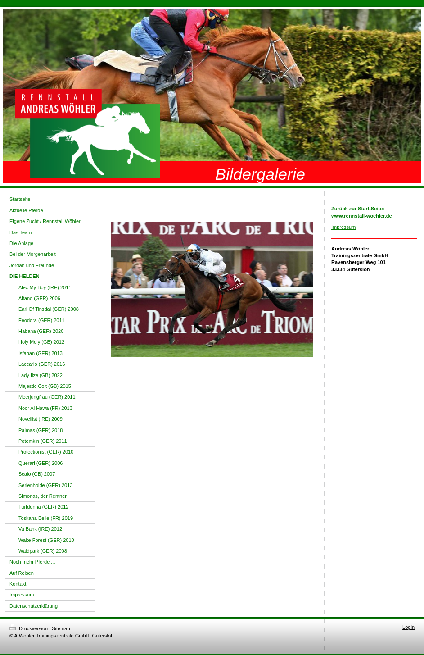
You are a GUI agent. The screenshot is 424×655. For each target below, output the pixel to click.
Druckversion (29, 628)
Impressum (343, 227)
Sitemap (61, 628)
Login (408, 627)
